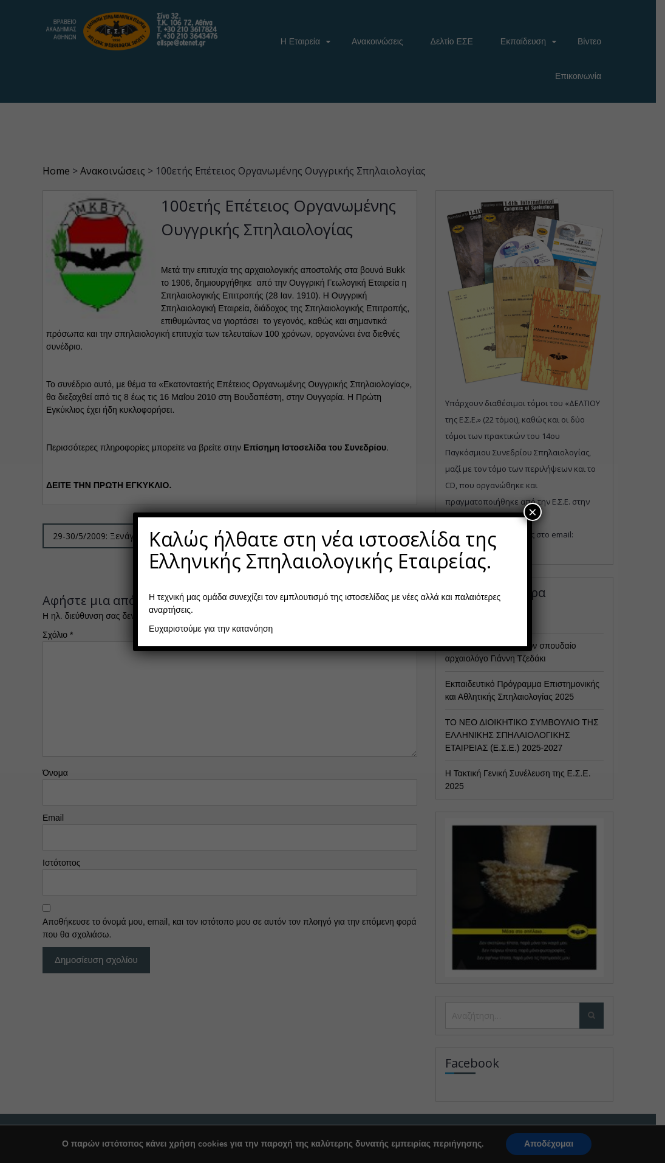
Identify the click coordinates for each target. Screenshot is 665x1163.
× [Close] (532, 512)
